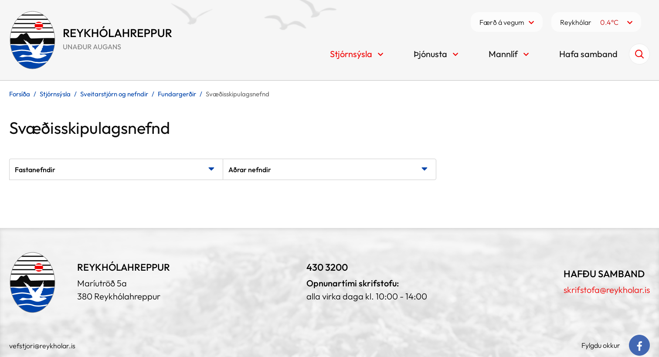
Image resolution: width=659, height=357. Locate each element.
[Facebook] (639, 345)
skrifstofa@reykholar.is (607, 289)
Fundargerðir (177, 94)
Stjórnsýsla (55, 94)
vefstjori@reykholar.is (42, 345)
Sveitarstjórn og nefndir (114, 94)
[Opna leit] (639, 54)
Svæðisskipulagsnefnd (237, 94)
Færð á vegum (501, 22)
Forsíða (19, 94)
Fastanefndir (35, 169)
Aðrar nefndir (249, 169)
